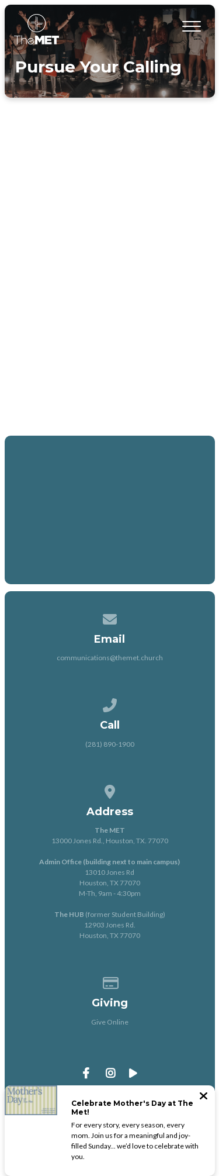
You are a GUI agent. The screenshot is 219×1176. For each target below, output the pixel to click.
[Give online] (110, 981)
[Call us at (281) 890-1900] (110, 703)
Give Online (109, 1022)
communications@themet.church (110, 657)
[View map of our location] (110, 789)
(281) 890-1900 (109, 744)
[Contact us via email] (110, 617)
